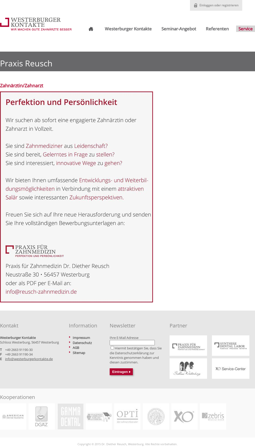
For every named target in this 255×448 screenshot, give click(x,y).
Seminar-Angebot (178, 29)
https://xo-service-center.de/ (230, 368)
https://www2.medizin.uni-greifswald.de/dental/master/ (156, 416)
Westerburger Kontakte (128, 29)
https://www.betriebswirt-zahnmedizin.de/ (99, 416)
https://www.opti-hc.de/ (127, 416)
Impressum (81, 337)
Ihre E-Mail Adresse (124, 337)
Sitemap (79, 352)
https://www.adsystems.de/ (13, 416)
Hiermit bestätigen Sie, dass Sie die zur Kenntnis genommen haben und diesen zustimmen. (136, 355)
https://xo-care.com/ (184, 416)
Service (245, 29)
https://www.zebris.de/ (213, 416)
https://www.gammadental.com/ (70, 416)
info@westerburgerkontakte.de (29, 359)
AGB (76, 347)
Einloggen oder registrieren (218, 5)
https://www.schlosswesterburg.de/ (188, 368)
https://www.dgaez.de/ (42, 416)
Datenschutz (82, 342)
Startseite (90, 29)
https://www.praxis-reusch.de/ (188, 345)
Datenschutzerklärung (132, 353)
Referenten (217, 29)
